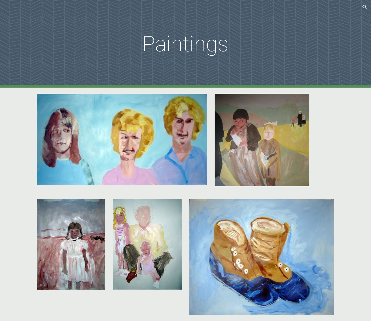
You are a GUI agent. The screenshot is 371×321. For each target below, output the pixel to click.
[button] (365, 7)
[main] (185, 44)
